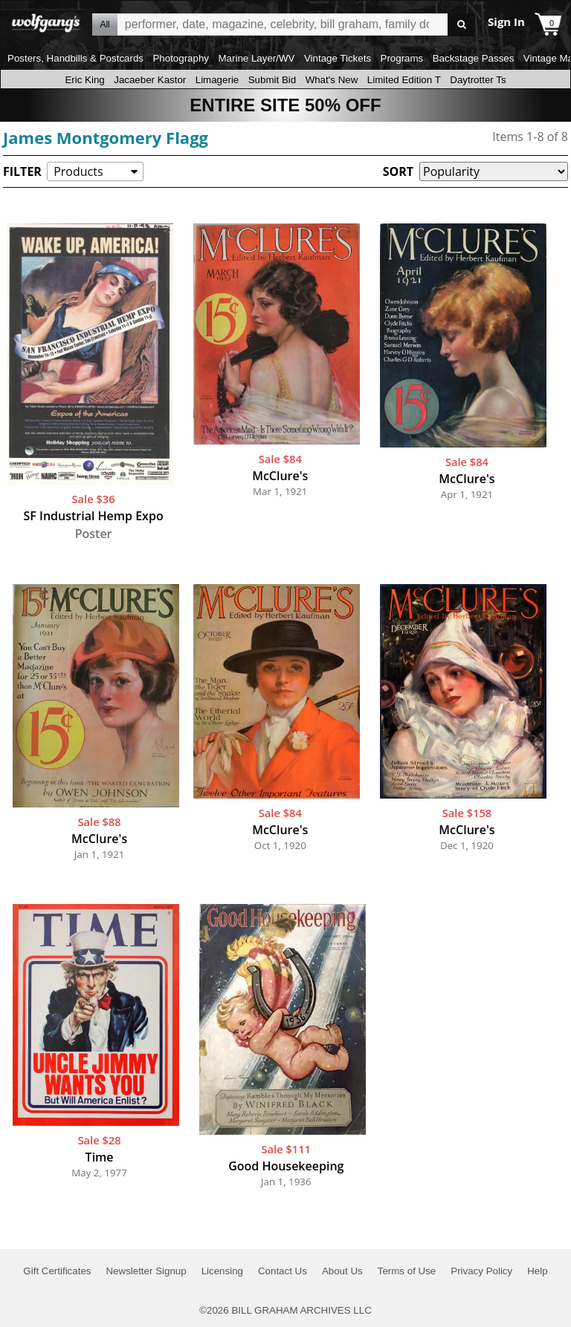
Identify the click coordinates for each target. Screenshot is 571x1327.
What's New (332, 79)
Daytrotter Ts (478, 79)
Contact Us (282, 1271)
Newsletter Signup (146, 1271)
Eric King (84, 79)
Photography (180, 58)
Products (78, 171)
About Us (342, 1271)
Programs (402, 58)
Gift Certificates (57, 1271)
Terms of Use (407, 1271)
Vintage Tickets (337, 58)
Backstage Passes (473, 58)
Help (537, 1271)
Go (461, 24)
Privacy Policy (481, 1271)
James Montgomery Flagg (105, 137)
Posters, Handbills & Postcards (75, 58)
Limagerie (217, 79)
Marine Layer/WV (256, 58)
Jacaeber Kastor (150, 79)
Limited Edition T (404, 79)
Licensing (222, 1271)
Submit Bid (272, 79)
